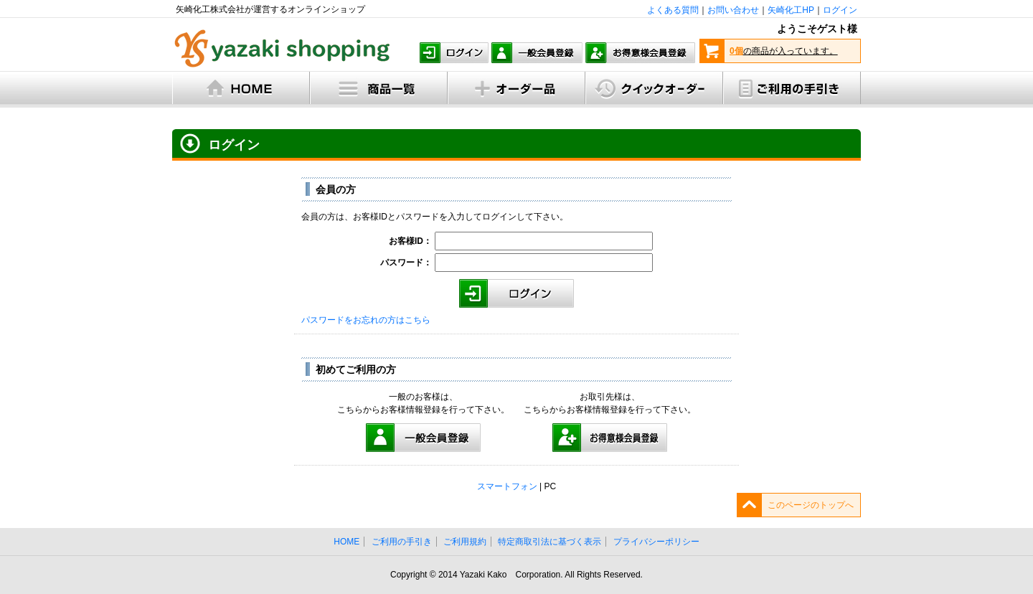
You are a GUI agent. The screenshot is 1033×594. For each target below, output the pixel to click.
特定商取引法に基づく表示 (549, 542)
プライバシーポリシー (656, 542)
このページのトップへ (811, 505)
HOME (346, 542)
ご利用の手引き (402, 542)
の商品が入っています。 (784, 51)
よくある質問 (673, 10)
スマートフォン (507, 486)
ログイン (840, 10)
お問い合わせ (733, 10)
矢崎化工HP (791, 10)
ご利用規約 (464, 542)
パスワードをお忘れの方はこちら (365, 320)
